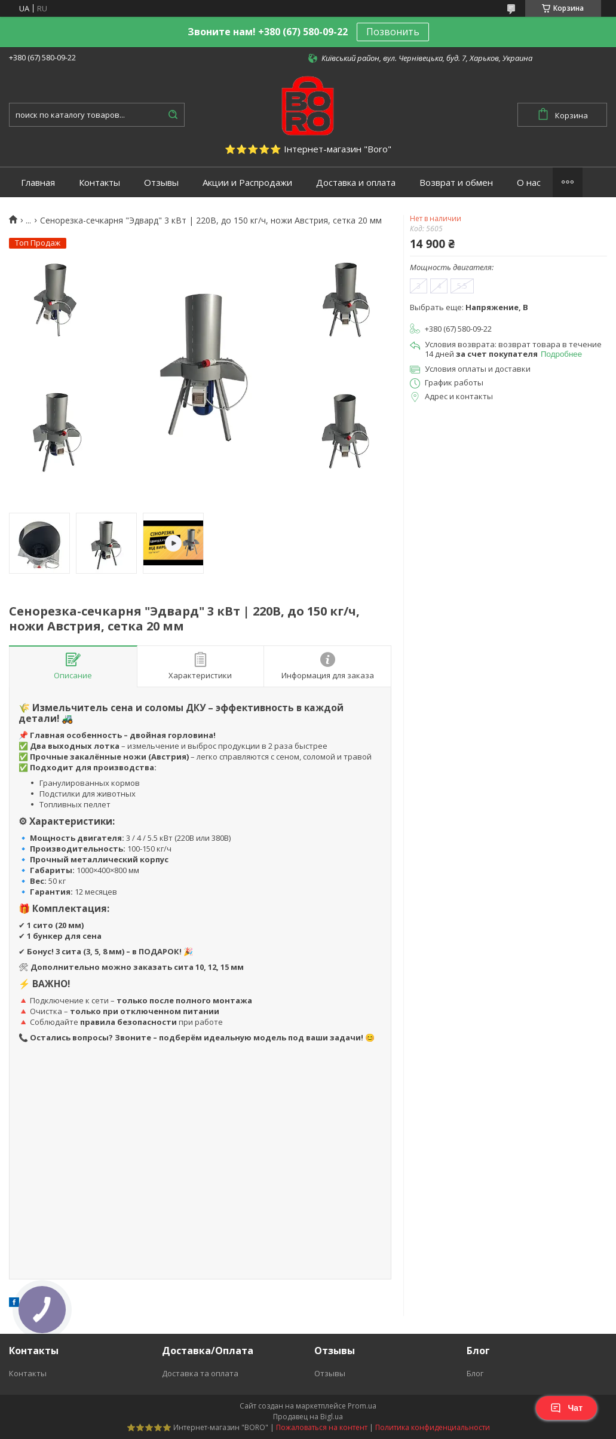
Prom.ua (362, 1406)
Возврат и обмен (456, 182)
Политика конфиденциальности (432, 1427)
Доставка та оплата (200, 1373)
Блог (475, 1373)
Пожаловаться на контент (321, 1427)
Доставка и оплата (356, 182)
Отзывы (161, 182)
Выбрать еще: (469, 307)
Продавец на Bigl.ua (308, 1417)
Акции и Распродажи (247, 182)
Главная (38, 182)
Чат (566, 1408)
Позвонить (392, 31)
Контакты (99, 182)
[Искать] (173, 115)
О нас (529, 182)
